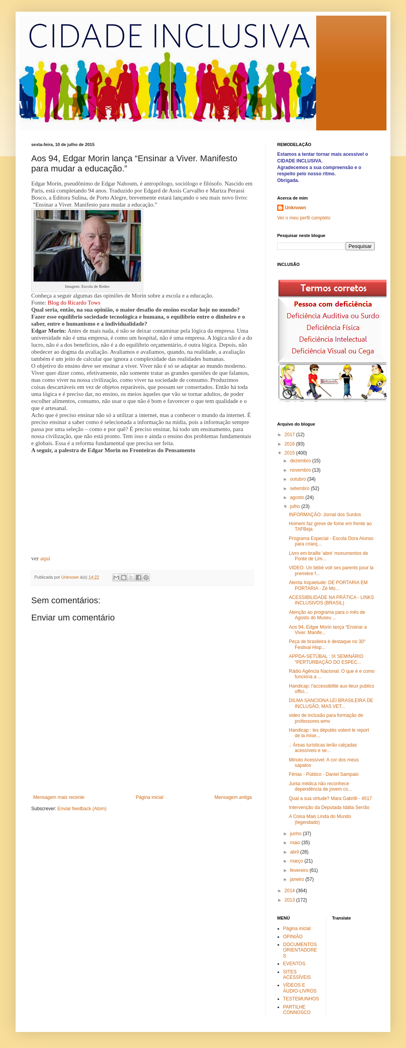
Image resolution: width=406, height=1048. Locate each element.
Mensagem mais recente (58, 797)
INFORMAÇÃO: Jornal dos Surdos (325, 514)
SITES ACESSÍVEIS (297, 974)
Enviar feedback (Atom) (81, 808)
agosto (297, 497)
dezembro (301, 460)
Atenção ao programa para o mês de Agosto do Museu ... (327, 615)
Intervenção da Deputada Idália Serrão (329, 807)
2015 (290, 453)
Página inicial (150, 797)
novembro (301, 470)
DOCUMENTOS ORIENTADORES (300, 950)
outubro (298, 479)
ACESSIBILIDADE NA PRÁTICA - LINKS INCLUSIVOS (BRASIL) (331, 600)
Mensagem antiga (233, 797)
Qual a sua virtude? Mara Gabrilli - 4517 (330, 798)
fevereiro (300, 870)
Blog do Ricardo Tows (74, 302)
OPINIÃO (293, 936)
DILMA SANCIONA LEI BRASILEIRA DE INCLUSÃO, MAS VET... (331, 703)
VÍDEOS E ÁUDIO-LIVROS (300, 987)
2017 (290, 434)
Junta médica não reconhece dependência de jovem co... (320, 786)
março (297, 861)
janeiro (297, 879)
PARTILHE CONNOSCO (297, 1009)
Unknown (295, 207)
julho (295, 506)
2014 (290, 890)
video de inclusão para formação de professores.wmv (326, 718)
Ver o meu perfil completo (303, 218)
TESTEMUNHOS (301, 999)
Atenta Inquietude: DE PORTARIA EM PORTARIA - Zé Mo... (328, 585)
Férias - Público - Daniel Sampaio (324, 774)
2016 (290, 444)
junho (296, 833)
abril (295, 852)
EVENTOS (294, 963)
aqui (45, 558)
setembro (300, 488)
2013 (290, 900)
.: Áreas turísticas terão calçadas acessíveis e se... (323, 747)
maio (295, 842)
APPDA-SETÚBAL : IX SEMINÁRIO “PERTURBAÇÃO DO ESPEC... (326, 659)
